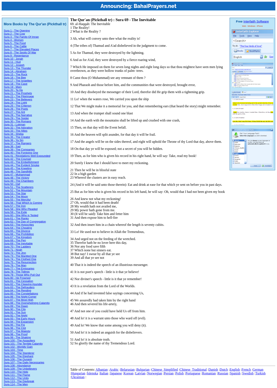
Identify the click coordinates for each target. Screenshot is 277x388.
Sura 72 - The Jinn (15, 252)
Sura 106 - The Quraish (18, 359)
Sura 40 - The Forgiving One (21, 152)
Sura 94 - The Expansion (19, 321)
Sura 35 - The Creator (17, 137)
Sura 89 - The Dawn (16, 306)
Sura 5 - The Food (15, 43)
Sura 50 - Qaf (12, 184)
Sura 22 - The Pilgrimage (19, 96)
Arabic (114, 369)
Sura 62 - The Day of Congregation (25, 221)
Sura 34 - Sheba (14, 133)
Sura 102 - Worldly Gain (18, 346)
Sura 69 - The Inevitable (18, 243)
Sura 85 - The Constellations (21, 293)
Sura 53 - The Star (15, 193)
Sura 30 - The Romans (17, 121)
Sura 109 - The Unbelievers (20, 368)
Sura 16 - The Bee (15, 77)
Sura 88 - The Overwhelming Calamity (27, 303)
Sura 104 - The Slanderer (19, 353)
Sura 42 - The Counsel (17, 159)
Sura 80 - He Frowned (17, 277)
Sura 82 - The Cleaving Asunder (23, 284)
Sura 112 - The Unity (16, 378)
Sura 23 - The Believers (18, 99)
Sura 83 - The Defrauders (19, 287)
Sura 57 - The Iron (15, 205)
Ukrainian (77, 377)
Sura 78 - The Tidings (17, 271)
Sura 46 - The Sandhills (18, 171)
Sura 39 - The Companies (19, 149)
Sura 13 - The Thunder (17, 68)
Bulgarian (143, 369)
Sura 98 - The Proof (16, 334)
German (258, 369)
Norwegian (154, 373)
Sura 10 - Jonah (13, 58)
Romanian (209, 373)
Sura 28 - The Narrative (18, 115)
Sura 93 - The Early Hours (19, 318)
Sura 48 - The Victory (16, 177)
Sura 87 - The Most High (18, 299)
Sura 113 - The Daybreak (19, 381)
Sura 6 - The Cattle (15, 46)
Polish (179, 373)
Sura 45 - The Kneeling (17, 168)
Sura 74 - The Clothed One (20, 259)
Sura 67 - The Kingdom (18, 237)
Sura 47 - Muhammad (17, 174)
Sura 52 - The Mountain (18, 190)
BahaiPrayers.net (155, 6)
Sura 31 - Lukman (14, 124)
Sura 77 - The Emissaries (19, 268)
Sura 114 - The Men (16, 384)
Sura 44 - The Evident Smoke (21, 165)
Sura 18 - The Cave (15, 83)
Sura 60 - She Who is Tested (21, 215)
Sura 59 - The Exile (15, 212)
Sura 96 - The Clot (15, 328)
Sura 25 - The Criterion (17, 105)
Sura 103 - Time (13, 349)
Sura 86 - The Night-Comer (20, 296)
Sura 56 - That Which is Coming (23, 202)
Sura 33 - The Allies (15, 130)
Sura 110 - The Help (16, 371)
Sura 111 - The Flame (17, 375)
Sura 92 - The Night (15, 315)
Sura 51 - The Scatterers (18, 187)
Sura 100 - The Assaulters (19, 340)
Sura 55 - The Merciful (17, 199)
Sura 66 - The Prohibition (19, 234)
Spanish (235, 373)
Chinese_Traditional (193, 369)
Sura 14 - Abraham (15, 71)
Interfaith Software (256, 21)
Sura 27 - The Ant (14, 112)
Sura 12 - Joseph (14, 65)
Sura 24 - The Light (15, 102)
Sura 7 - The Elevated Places (21, 49)
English (235, 369)
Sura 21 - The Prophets (18, 93)
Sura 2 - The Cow (14, 33)
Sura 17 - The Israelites (18, 80)
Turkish (260, 373)
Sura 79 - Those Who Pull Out (22, 274)
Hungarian (78, 373)
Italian (104, 373)
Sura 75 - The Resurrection (20, 262)
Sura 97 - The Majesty (17, 331)
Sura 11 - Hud (12, 61)
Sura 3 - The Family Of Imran (21, 36)
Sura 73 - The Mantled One (20, 256)
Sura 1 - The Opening (17, 30)
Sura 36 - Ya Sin (13, 140)
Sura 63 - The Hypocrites (19, 224)
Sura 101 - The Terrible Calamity (23, 343)
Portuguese (192, 373)
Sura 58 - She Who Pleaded (21, 209)
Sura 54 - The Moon (16, 196)
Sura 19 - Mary (13, 86)
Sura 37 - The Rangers (17, 143)
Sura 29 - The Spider (16, 118)
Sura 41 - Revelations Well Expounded (27, 155)
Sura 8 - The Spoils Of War (20, 52)
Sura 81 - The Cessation (18, 281)
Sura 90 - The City (15, 309)
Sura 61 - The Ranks (16, 218)
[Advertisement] (146, 354)
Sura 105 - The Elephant (18, 356)
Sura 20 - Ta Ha (13, 90)
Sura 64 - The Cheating (18, 227)
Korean (128, 373)
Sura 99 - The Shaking (17, 337)
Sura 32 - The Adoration (18, 127)
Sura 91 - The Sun (15, 312)
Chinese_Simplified (164, 369)
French (246, 369)
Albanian (102, 369)
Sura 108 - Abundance (17, 365)
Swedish (247, 373)
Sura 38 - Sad (12, 146)
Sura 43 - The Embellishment (21, 162)
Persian (169, 373)
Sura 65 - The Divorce (17, 231)
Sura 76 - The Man (15, 265)
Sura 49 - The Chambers (19, 180)
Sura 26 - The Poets (16, 108)
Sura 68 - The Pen (15, 240)
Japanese (116, 373)
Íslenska (92, 373)
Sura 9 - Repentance (16, 55)
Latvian (140, 373)
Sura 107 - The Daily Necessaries (24, 362)
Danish (213, 369)
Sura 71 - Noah (13, 249)
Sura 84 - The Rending (17, 290)
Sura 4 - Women (13, 40)
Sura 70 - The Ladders (17, 246)
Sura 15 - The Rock (15, 74)
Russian (223, 373)
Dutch (224, 369)
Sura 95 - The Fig (14, 324)
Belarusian (127, 369)
